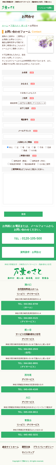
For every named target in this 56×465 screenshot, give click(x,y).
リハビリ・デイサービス (28, 294)
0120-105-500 (28, 238)
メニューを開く (46, 8)
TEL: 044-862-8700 (28, 306)
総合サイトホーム (10, 447)
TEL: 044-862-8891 (28, 365)
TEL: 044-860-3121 (28, 320)
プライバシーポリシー (43, 447)
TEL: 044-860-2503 (28, 351)
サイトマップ (28, 452)
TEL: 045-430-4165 (28, 389)
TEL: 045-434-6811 (28, 412)
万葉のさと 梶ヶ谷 (18, 26)
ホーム (5, 26)
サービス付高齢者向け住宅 (28, 334)
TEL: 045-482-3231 (28, 435)
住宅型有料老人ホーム (28, 289)
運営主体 (26, 447)
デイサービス (28, 339)
